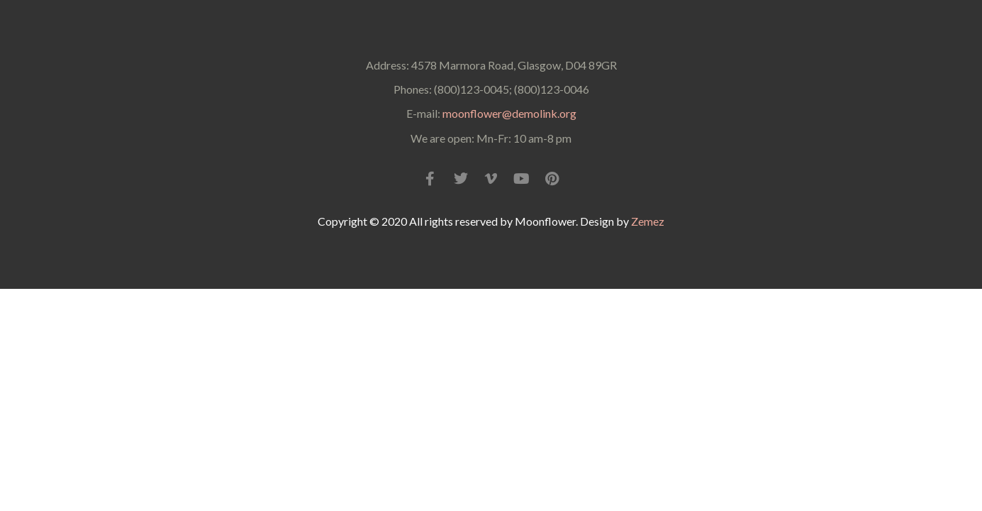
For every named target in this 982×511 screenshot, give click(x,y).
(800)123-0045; (472, 89)
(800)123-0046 (551, 89)
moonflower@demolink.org (509, 113)
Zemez (647, 221)
